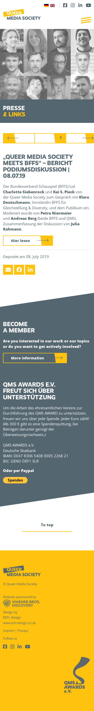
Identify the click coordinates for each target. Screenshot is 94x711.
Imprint (8, 630)
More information (27, 358)
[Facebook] (65, 5)
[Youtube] (88, 5)
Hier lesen (20, 240)
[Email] (8, 270)
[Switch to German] (46, 5)
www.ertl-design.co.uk (19, 623)
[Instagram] (73, 5)
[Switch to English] (52, 5)
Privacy (23, 630)
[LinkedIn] (80, 5)
